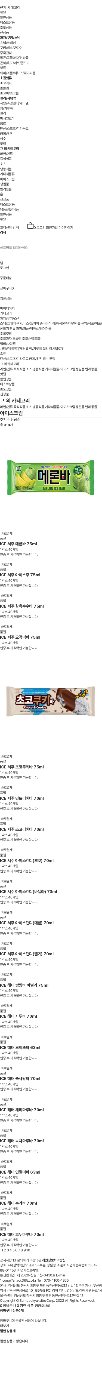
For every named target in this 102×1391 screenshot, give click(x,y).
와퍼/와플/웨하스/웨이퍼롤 (17, 73)
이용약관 (35, 1260)
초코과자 (6, 83)
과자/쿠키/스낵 (10, 318)
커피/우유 (6, 134)
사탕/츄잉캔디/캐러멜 (14, 103)
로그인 (40, 228)
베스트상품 (7, 22)
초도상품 (6, 28)
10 (28, 1250)
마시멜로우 (7, 118)
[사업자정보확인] (28, 1270)
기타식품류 (7, 174)
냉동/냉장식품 (9, 209)
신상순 (15, 419)
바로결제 (7, 533)
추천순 (5, 419)
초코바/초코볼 (9, 93)
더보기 (4, 1326)
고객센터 (6, 228)
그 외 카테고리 (9, 364)
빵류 (3, 68)
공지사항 (6, 1260)
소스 (3, 164)
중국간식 (6, 53)
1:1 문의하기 (21, 1260)
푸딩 (3, 144)
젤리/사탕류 (8, 344)
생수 (3, 139)
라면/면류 (6, 154)
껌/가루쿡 (6, 108)
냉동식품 (6, 169)
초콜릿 (4, 88)
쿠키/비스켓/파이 (11, 48)
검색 (19, 226)
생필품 (4, 184)
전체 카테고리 (10, 7)
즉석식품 (6, 159)
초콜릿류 (6, 334)
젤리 (3, 113)
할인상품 (6, 18)
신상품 (4, 32)
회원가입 (52, 228)
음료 (3, 354)
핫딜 (3, 12)
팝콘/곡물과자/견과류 (14, 58)
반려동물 (6, 189)
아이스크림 (7, 179)
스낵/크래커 (8, 43)
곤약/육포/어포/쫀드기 (14, 63)
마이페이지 (65, 228)
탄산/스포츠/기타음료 (14, 129)
